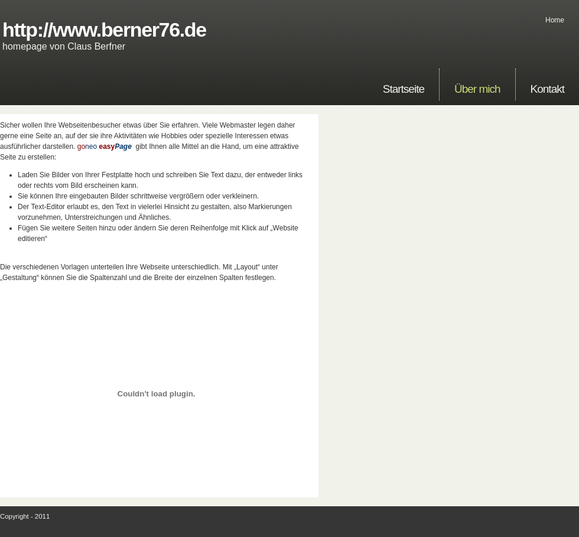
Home (554, 20)
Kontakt (547, 89)
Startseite (403, 89)
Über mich (477, 89)
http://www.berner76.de (104, 29)
